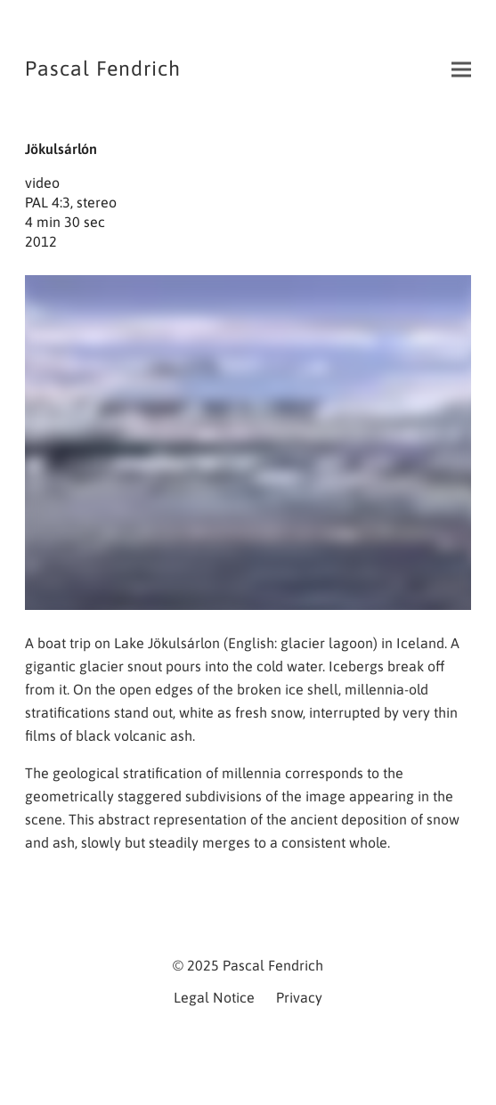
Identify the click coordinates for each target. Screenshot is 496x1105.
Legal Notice (214, 997)
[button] (461, 69)
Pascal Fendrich (103, 68)
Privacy (299, 997)
